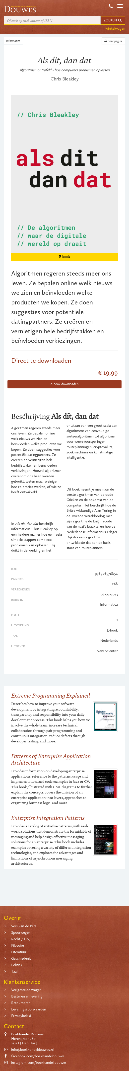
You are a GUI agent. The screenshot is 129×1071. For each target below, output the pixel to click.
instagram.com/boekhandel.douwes (38, 1062)
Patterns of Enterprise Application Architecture (51, 759)
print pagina (113, 41)
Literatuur (18, 952)
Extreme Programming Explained (50, 695)
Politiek (16, 965)
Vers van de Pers (23, 926)
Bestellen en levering (27, 996)
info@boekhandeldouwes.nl (32, 1049)
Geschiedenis (21, 958)
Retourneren (20, 1002)
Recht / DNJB (22, 939)
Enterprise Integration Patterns (47, 817)
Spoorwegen (21, 932)
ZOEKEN (113, 20)
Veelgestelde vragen (26, 990)
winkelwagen (115, 28)
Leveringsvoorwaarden (28, 1009)
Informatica (13, 41)
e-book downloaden (64, 384)
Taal (14, 971)
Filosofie (17, 945)
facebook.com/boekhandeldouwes (37, 1056)
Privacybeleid (21, 1015)
